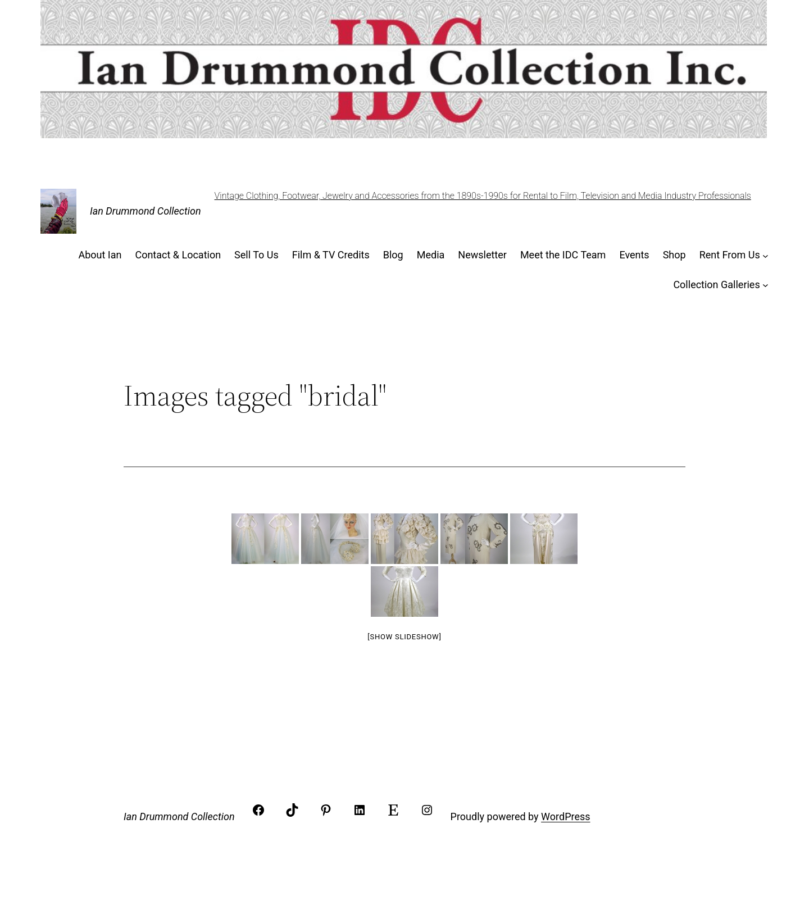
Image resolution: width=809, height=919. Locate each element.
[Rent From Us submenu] (765, 255)
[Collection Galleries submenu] (765, 285)
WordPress (565, 816)
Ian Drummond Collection (145, 211)
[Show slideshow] (404, 637)
